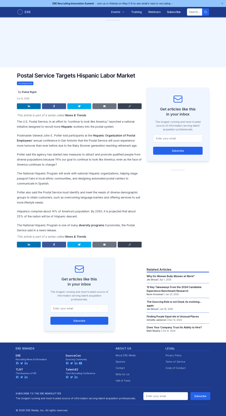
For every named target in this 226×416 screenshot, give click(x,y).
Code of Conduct (175, 368)
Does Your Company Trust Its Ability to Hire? (174, 327)
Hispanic (67, 126)
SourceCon (73, 355)
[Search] (205, 12)
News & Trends (75, 115)
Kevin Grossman (155, 294)
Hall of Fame (123, 380)
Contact (120, 368)
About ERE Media (126, 355)
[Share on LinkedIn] (29, 106)
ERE (18, 355)
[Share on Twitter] (79, 106)
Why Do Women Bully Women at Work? (171, 276)
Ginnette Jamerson (156, 320)
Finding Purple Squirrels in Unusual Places (173, 316)
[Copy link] (130, 106)
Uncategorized (25, 83)
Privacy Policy (173, 355)
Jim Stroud (152, 279)
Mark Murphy (153, 330)
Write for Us (122, 374)
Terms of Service (175, 361)
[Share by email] (104, 106)
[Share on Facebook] (54, 106)
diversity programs (91, 225)
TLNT (19, 369)
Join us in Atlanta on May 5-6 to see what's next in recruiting (113, 3)
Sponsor (120, 361)
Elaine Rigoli (29, 92)
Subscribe (79, 320)
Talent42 (72, 369)
